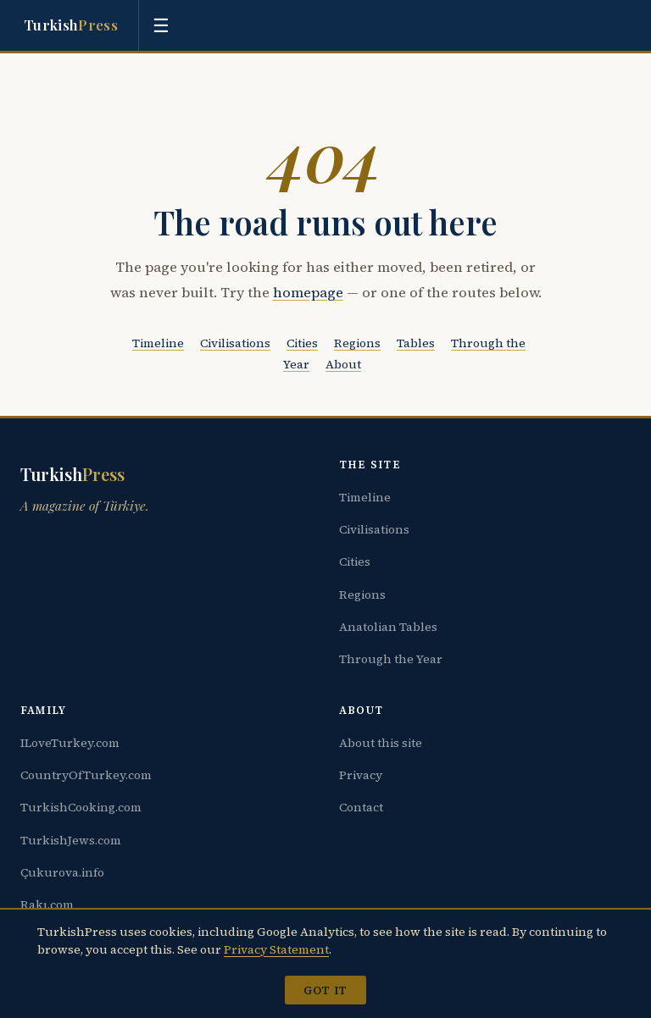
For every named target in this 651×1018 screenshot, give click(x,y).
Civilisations (235, 343)
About (343, 364)
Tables (416, 343)
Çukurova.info (62, 872)
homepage (308, 292)
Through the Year (390, 658)
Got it (325, 990)
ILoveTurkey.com (70, 742)
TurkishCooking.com (81, 807)
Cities (302, 343)
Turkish (71, 25)
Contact (361, 807)
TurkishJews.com (70, 840)
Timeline (158, 343)
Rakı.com (47, 904)
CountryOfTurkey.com (86, 774)
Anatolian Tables (388, 626)
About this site (380, 742)
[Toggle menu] (161, 25)
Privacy (360, 774)
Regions (357, 343)
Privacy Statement (276, 949)
